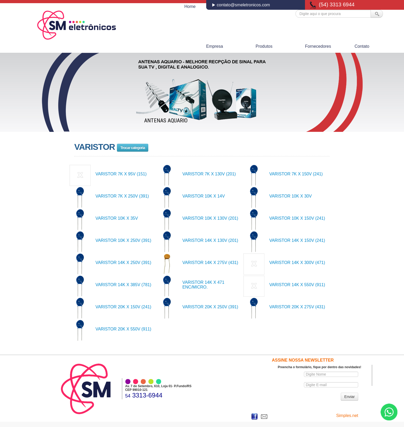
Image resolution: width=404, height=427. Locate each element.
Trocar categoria (132, 148)
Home (190, 6)
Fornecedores (318, 46)
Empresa (214, 46)
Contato (361, 46)
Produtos (263, 46)
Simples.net (347, 415)
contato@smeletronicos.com (243, 5)
